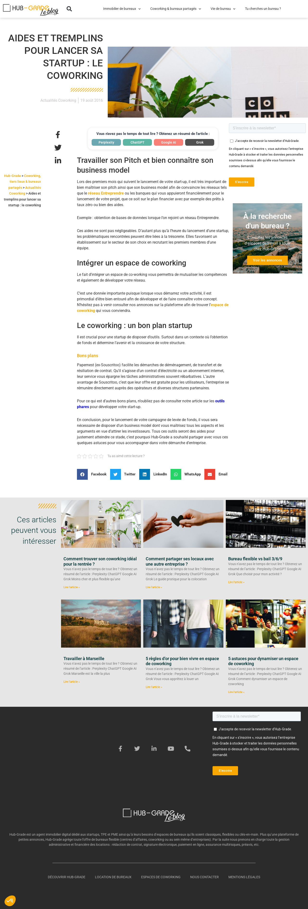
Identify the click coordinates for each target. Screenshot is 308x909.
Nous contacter (204, 877)
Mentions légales (244, 877)
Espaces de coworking (161, 877)
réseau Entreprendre (106, 193)
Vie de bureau (223, 9)
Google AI (168, 142)
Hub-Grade (12, 176)
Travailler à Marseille (83, 658)
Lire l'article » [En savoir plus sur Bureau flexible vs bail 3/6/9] (236, 582)
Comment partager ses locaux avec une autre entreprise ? (180, 561)
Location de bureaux (113, 877)
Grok (199, 142)
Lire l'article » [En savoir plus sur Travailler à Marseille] (71, 681)
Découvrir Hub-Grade (66, 877)
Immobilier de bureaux (122, 9)
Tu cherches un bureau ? (263, 9)
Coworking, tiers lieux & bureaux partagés (24, 181)
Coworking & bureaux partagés (175, 9)
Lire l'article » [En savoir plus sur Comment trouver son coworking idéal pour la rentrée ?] (71, 587)
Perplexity (106, 142)
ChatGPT (138, 142)
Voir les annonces (267, 260)
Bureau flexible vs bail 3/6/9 (255, 558)
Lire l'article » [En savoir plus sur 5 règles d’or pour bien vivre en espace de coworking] (154, 687)
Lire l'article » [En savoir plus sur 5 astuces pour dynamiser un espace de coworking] (236, 692)
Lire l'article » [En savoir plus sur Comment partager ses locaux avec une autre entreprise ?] (154, 587)
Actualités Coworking (58, 100)
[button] (69, 9)
